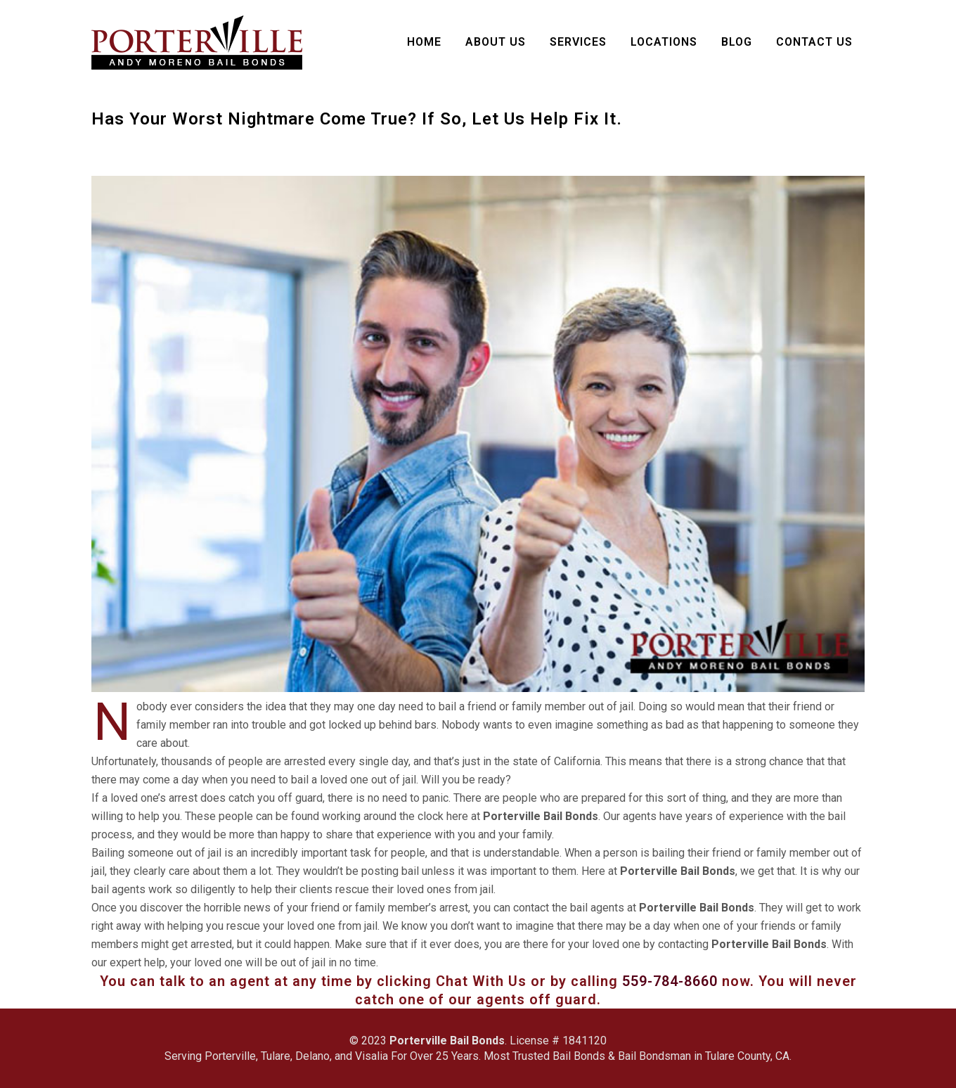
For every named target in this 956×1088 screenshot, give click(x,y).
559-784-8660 (670, 981)
